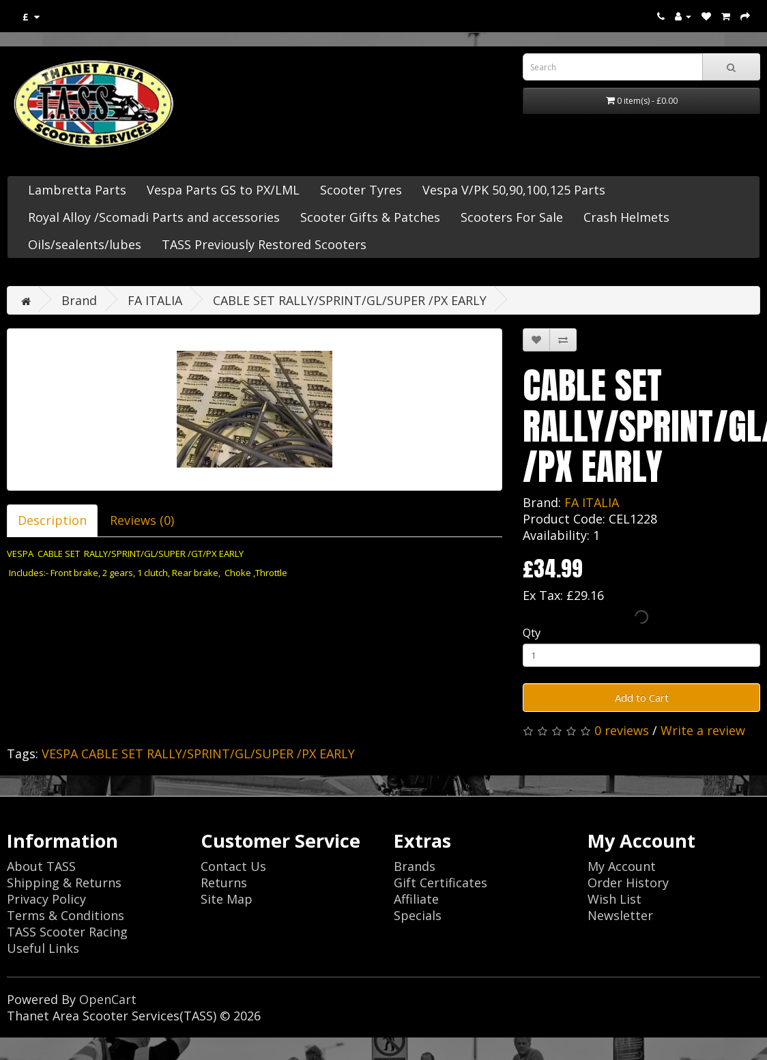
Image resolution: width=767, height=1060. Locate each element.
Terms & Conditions (65, 915)
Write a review (703, 730)
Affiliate (416, 899)
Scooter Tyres (361, 190)
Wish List (614, 899)
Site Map (226, 899)
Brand (79, 300)
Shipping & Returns (64, 882)
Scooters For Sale (512, 217)
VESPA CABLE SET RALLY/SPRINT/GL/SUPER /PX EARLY (198, 753)
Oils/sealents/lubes (84, 244)
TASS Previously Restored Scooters (264, 244)
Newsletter (620, 915)
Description (52, 520)
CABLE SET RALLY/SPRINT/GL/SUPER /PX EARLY (350, 300)
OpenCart (107, 999)
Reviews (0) (142, 520)
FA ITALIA (155, 300)
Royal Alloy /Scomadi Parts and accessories (154, 217)
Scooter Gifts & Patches (370, 217)
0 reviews (621, 730)
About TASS (41, 866)
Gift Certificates (440, 882)
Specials (418, 915)
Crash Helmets (626, 217)
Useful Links (43, 948)
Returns (224, 882)
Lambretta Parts (77, 190)
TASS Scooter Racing (67, 931)
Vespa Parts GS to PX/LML (223, 190)
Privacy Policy (46, 899)
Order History (628, 882)
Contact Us (233, 866)
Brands (414, 866)
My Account (622, 866)
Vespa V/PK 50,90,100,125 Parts (513, 190)
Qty (531, 632)
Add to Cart (642, 697)
